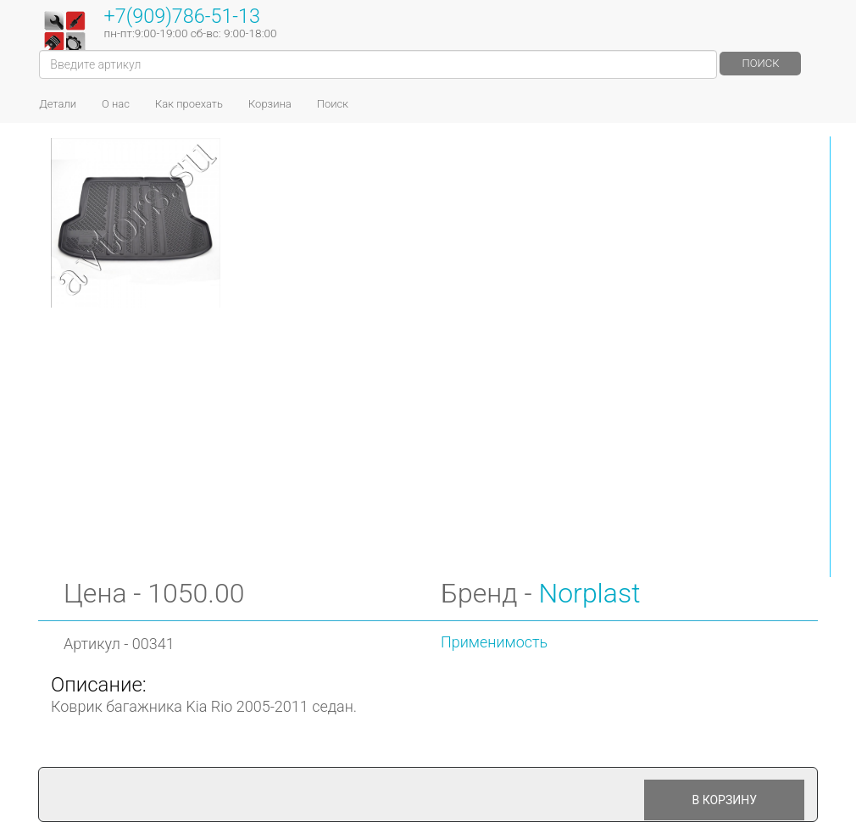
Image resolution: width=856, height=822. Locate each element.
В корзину (724, 800)
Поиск (760, 63)
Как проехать (189, 103)
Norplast (589, 593)
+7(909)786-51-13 (182, 16)
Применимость (494, 642)
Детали (57, 103)
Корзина (270, 103)
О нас (116, 103)
